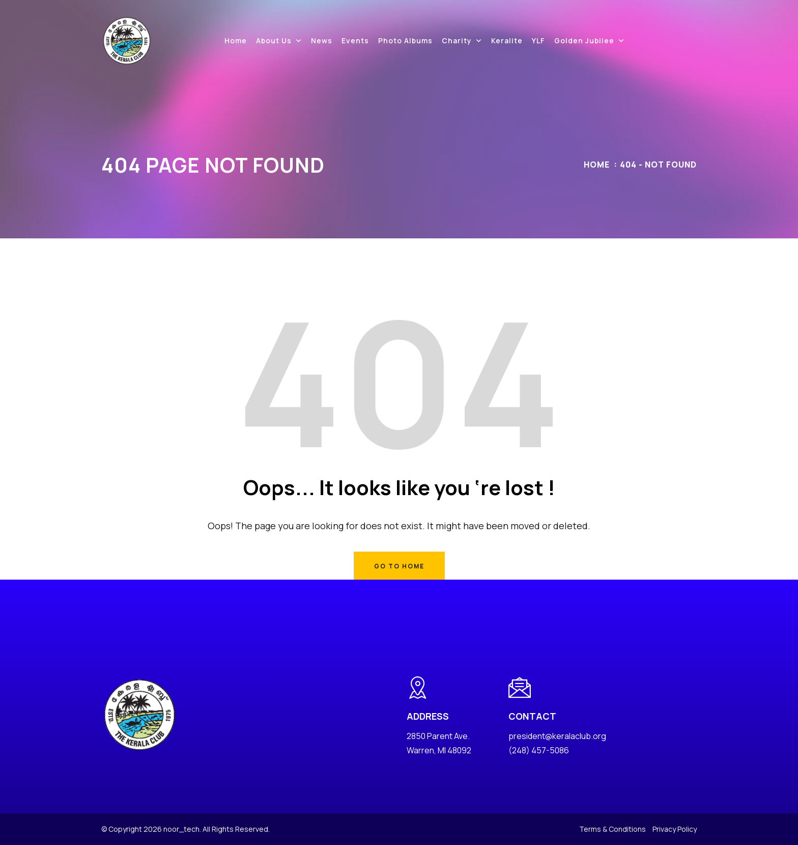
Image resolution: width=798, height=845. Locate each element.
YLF (538, 40)
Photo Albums (405, 40)
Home (235, 40)
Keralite (507, 40)
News (321, 40)
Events (355, 40)
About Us (274, 40)
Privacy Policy (674, 829)
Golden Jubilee (584, 40)
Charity (457, 40)
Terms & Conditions (612, 829)
